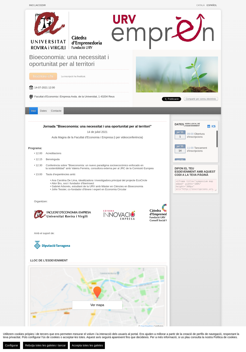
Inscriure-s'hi (43, 76)
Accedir (41, 5)
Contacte (56, 110)
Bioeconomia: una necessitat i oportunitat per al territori (69, 60)
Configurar (11, 345)
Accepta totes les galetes (87, 345)
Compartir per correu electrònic (201, 99)
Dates (43, 110)
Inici (31, 5)
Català (200, 5)
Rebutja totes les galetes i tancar (45, 345)
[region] (123, 339)
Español (212, 5)
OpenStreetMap (146, 326)
